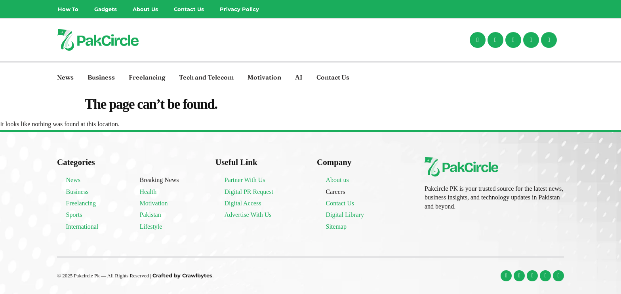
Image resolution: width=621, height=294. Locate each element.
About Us (145, 9)
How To (68, 9)
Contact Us (189, 9)
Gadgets (105, 9)
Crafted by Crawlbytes (182, 275)
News (65, 77)
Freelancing (147, 77)
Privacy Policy (239, 9)
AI (299, 77)
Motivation (264, 77)
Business (101, 77)
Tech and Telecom (206, 77)
